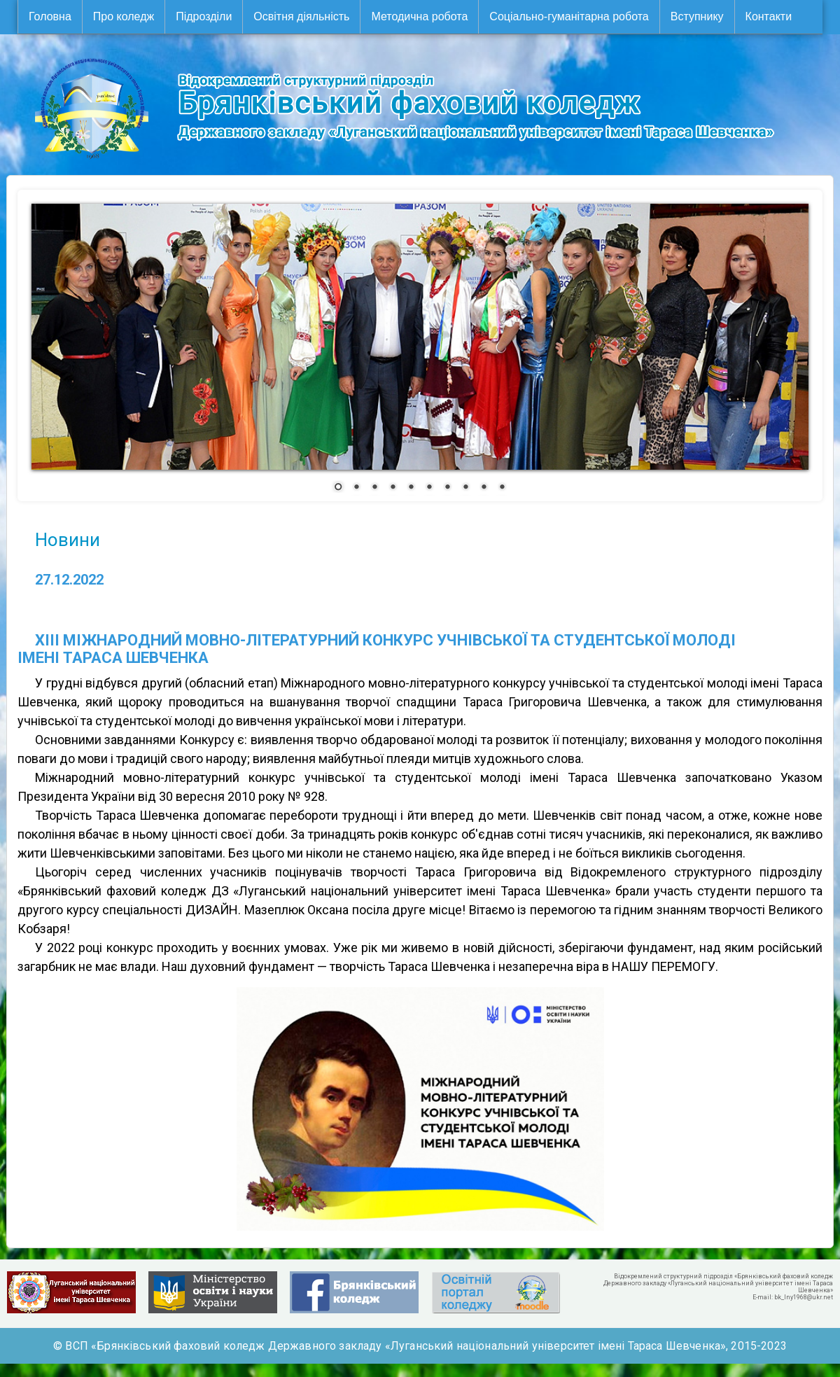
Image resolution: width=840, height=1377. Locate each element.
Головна (50, 16)
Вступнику (697, 16)
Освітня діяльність (301, 16)
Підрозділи (204, 16)
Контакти (769, 16)
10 (502, 488)
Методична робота (419, 16)
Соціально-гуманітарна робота (568, 16)
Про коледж (123, 16)
